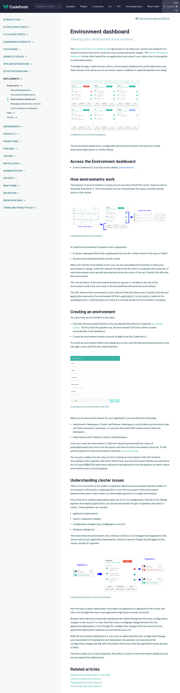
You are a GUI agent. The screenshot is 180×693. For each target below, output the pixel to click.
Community (98, 6)
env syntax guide (129, 450)
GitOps (12, 117)
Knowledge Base (134, 6)
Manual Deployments (21, 90)
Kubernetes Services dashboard (91, 48)
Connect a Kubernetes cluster (85, 678)
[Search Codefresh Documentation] (171, 6)
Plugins (83, 6)
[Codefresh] (15, 6)
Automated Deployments (23, 94)
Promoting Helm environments (86, 686)
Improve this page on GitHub (153, 18)
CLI (110, 6)
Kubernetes (15, 85)
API (119, 6)
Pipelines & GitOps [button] (45, 6)
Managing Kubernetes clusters (26, 103)
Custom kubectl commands (24, 108)
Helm (11, 112)
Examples (70, 6)
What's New (153, 6)
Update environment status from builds (90, 674)
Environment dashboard (23, 99)
